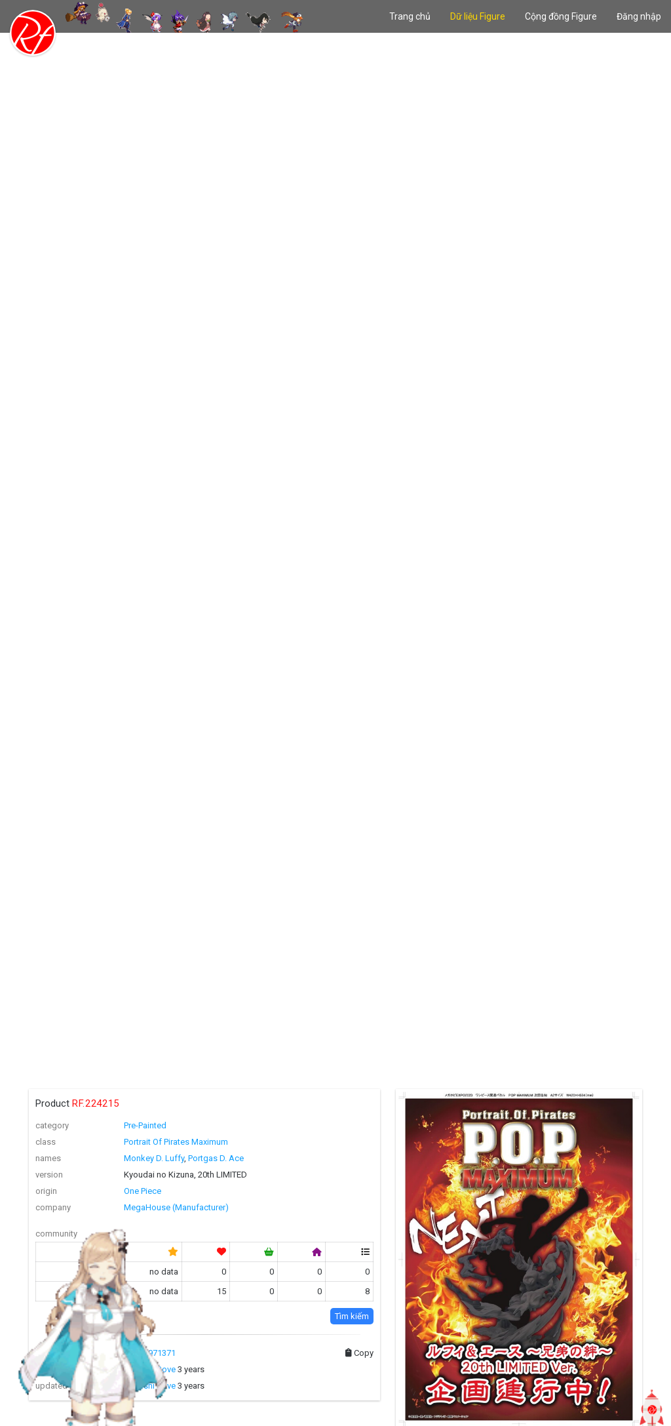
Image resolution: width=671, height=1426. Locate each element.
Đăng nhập (639, 16)
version (49, 1174)
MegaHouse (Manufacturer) (176, 1207)
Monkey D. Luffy (154, 1158)
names (48, 1158)
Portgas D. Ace (216, 1158)
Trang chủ (410, 16)
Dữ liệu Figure (477, 16)
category (52, 1125)
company (53, 1207)
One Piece (142, 1191)
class (45, 1142)
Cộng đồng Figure (561, 16)
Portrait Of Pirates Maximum (176, 1142)
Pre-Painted (145, 1125)
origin (46, 1191)
